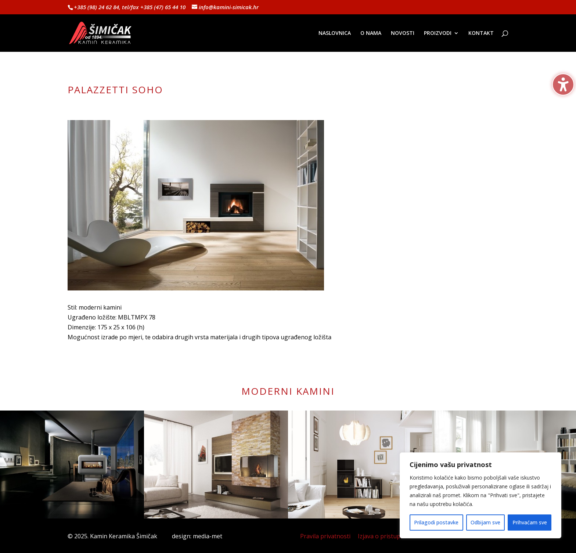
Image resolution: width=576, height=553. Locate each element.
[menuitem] (334, 41)
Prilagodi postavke (436, 522)
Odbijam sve (485, 522)
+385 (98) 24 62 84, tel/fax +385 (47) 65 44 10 (130, 7)
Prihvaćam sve (529, 522)
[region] (480, 495)
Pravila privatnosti (325, 536)
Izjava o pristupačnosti (389, 536)
